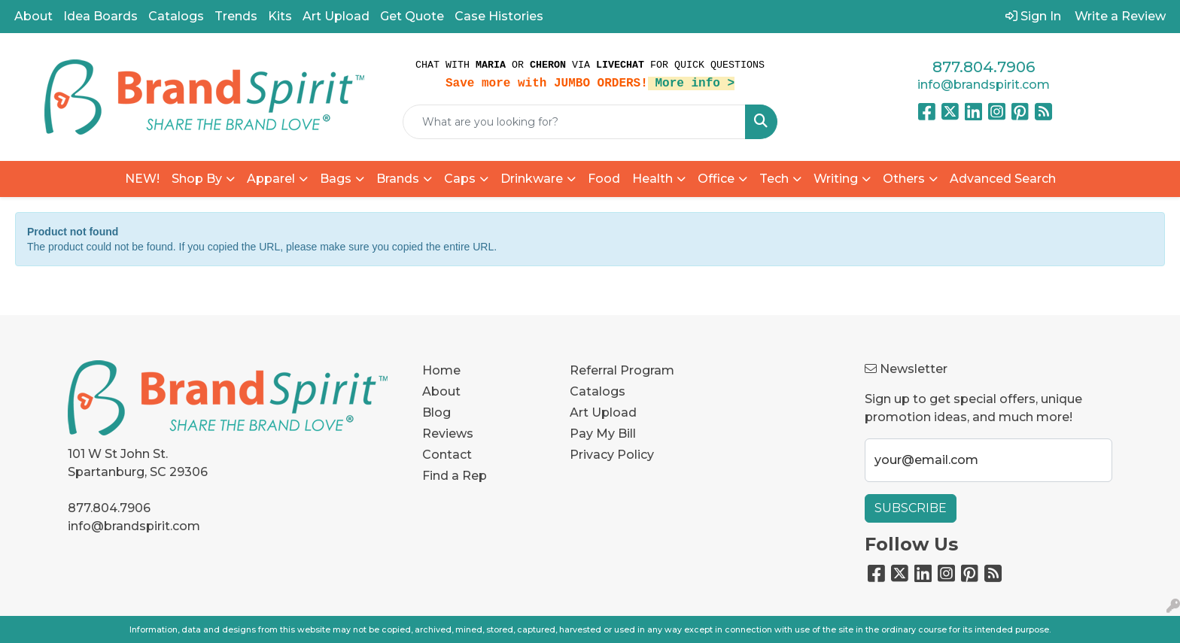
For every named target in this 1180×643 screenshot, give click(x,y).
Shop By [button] (197, 178)
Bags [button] (335, 178)
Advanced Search (1003, 178)
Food (604, 178)
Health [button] (652, 178)
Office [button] (716, 178)
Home (441, 370)
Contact (447, 454)
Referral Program (622, 370)
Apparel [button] (271, 178)
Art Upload (336, 16)
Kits (280, 16)
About (33, 16)
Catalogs (176, 16)
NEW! (142, 178)
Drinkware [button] (531, 178)
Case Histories (499, 16)
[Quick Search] (575, 122)
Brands (397, 178)
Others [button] (904, 178)
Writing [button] (836, 178)
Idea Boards (100, 16)
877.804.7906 (983, 67)
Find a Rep (454, 476)
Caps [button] (460, 178)
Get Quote (412, 16)
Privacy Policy (612, 454)
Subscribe (910, 508)
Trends (235, 16)
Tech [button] (774, 178)
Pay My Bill (603, 433)
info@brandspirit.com (983, 84)
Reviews (447, 433)
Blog (436, 412)
